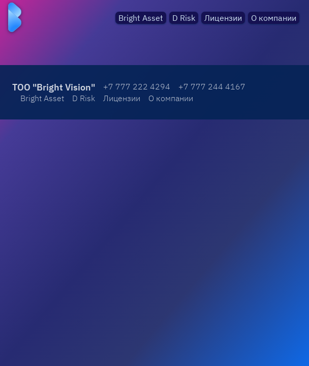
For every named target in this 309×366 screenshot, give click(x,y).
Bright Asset (140, 18)
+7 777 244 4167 (211, 86)
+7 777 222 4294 (136, 86)
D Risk (183, 18)
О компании (273, 18)
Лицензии (223, 18)
